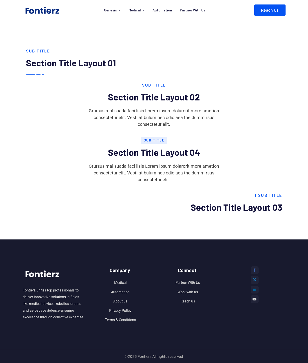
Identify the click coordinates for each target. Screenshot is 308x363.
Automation (162, 10)
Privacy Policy (120, 311)
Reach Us (270, 10)
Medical (135, 10)
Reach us (187, 301)
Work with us (187, 292)
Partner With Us (192, 10)
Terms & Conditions (120, 320)
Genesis (110, 10)
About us (120, 301)
